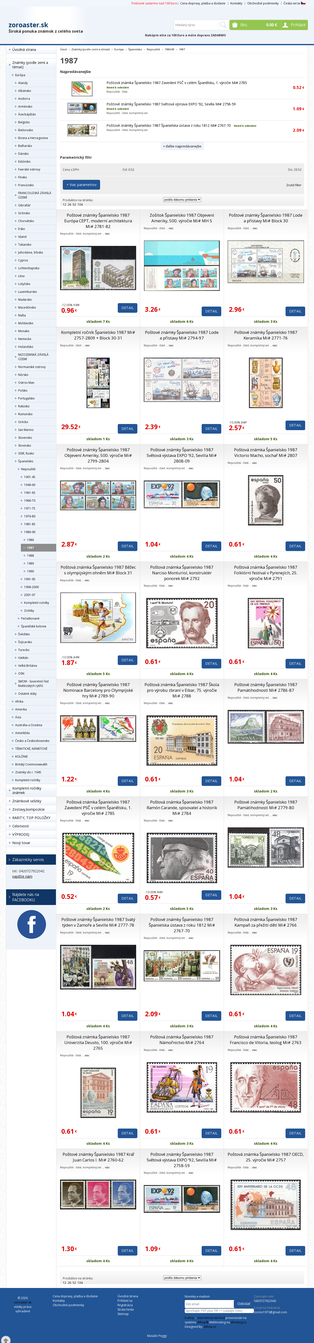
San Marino (26, 430)
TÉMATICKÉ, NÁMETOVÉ (31, 749)
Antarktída (22, 733)
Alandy (23, 83)
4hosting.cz (238, 1322)
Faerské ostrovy (29, 169)
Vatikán (23, 658)
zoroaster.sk (28, 24)
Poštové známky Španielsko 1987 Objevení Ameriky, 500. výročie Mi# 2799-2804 (98, 455)
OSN (21, 673)
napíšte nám (22, 876)
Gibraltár (24, 205)
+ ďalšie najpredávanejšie (182, 146)
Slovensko (25, 438)
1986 (30, 540)
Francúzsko (26, 185)
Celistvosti (20, 826)
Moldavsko (25, 323)
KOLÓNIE (21, 756)
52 (74, 204)
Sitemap (123, 1314)
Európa (20, 75)
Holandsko (25, 347)
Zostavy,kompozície (28, 809)
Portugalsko (26, 398)
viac (107, 233)
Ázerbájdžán (27, 114)
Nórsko (23, 375)
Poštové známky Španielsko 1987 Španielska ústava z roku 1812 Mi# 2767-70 (168, 125)
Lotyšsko (24, 284)
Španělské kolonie (33, 626)
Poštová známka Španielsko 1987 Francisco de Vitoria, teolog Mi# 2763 (265, 1039)
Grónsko (24, 213)
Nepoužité (28, 469)
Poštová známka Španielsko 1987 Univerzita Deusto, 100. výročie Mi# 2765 (98, 1042)
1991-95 (29, 579)
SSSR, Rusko (26, 453)
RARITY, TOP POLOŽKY (31, 817)
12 (64, 204)
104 (80, 204)
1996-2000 (31, 587)
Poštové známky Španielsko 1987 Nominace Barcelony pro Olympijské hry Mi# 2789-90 (98, 690)
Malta (22, 315)
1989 (30, 563)
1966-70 (29, 500)
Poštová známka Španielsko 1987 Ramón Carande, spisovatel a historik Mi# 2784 (182, 807)
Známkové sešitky (26, 801)
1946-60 (29, 485)
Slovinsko (24, 445)
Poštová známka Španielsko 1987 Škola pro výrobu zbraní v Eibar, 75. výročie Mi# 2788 (181, 690)
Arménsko (25, 106)
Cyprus (23, 260)
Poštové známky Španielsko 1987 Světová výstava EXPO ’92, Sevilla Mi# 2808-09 (182, 455)
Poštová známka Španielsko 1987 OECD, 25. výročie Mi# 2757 (266, 1157)
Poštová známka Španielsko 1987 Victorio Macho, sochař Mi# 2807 (265, 452)
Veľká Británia (27, 666)
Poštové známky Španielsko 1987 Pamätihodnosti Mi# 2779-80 (265, 804)
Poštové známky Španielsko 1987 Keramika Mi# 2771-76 (265, 335)
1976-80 (29, 516)
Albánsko (24, 91)
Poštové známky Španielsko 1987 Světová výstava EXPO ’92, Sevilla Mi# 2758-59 (171, 104)
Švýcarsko (25, 642)
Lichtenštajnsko (28, 268)
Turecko (23, 650)
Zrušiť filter (293, 185)
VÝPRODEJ (20, 834)
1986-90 (29, 532)
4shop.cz (210, 1327)
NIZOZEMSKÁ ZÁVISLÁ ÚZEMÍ (33, 357)
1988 (30, 555)
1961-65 (29, 493)
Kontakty (236, 3)
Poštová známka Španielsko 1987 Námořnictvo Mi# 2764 (181, 1039)
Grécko (23, 422)
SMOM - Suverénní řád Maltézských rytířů (33, 683)
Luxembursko (27, 292)
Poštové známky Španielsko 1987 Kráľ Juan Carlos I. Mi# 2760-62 (98, 1157)
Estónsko (24, 161)
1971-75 (29, 508)
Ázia (18, 717)
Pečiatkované (30, 618)
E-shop (189, 1318)
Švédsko (24, 634)
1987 (30, 548)
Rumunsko (25, 414)
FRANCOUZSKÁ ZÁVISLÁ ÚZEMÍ (34, 195)
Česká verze (294, 3)
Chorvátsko (26, 221)
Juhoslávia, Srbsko (30, 252)
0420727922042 (265, 1301)
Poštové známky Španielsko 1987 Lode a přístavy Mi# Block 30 (265, 218)
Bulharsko (25, 146)
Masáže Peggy (157, 1336)
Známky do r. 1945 (28, 772)
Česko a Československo (32, 741)
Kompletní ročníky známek (26, 790)
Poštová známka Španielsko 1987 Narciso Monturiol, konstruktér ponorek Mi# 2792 (181, 572)
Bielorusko (25, 130)
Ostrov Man (26, 383)
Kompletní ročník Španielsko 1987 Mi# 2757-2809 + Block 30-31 (98, 335)
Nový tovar (21, 842)
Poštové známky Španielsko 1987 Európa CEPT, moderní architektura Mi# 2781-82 (98, 220)
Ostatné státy (27, 694)
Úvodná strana (24, 49)
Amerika (21, 709)
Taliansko (24, 244)
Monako (23, 331)
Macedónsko (27, 307)
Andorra (24, 99)
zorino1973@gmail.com (270, 1312)
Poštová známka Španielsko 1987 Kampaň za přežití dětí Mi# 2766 (265, 922)
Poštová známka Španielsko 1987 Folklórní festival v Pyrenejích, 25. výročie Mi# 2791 (266, 572)
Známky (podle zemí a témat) (30, 64)
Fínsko (22, 177)
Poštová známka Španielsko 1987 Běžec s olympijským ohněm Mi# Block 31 (98, 570)
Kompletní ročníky (36, 603)
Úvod (63, 49)
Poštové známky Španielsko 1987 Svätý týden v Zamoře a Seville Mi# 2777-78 (98, 922)
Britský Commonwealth (31, 764)
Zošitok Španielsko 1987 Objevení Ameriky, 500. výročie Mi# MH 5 (182, 218)
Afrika (19, 701)
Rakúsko (24, 406)
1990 (30, 571)
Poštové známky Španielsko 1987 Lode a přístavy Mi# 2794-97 (182, 335)
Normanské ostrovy (32, 367)
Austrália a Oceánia (28, 725)
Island (22, 237)
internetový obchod (211, 1318)
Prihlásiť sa (125, 1301)
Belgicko (24, 122)
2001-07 (29, 595)
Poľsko (22, 390)
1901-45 (29, 477)
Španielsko (25, 461)
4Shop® (202, 1322)
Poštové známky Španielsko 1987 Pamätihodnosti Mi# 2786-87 (265, 687)
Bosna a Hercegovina (33, 138)
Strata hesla (126, 1309)
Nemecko (24, 339)
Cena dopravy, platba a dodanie (202, 3)
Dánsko (23, 154)
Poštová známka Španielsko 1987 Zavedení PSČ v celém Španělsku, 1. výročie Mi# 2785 (176, 82)
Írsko (21, 229)
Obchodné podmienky (263, 3)
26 (69, 204)
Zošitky (29, 610)
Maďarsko (25, 299)
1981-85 (29, 524)
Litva (21, 276)
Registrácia (125, 1305)
